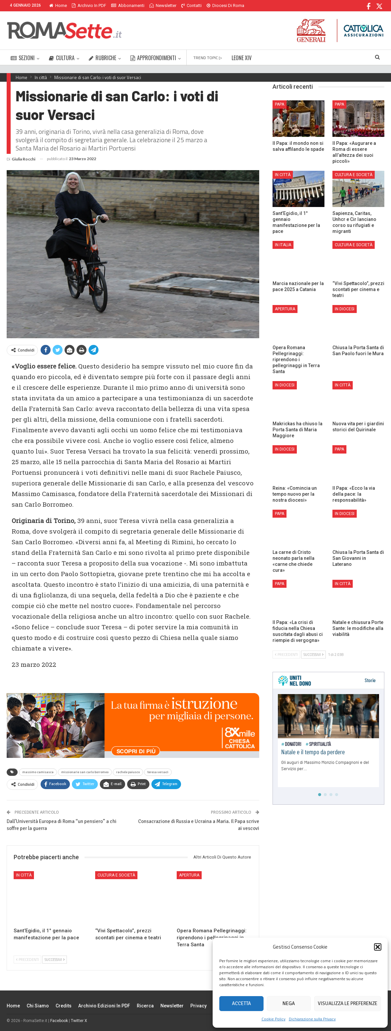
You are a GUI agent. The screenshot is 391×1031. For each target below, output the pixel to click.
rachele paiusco (128, 772)
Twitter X (79, 1020)
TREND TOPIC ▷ (207, 57)
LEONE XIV (242, 58)
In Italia (283, 245)
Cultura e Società (116, 875)
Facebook (59, 1020)
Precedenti (27, 959)
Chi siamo (38, 1005)
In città (24, 875)
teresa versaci (157, 772)
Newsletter (162, 5)
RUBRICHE (102, 58)
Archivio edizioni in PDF (104, 1005)
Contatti (191, 5)
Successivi (55, 959)
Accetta (241, 1003)
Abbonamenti (127, 5)
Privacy (198, 1005)
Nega (289, 1003)
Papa (279, 104)
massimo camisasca (38, 772)
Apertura (189, 875)
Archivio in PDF (89, 5)
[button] (377, 947)
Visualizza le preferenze (347, 1003)
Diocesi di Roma (225, 5)
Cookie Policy (274, 1019)
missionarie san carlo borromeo (84, 772)
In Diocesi (344, 309)
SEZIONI (23, 58)
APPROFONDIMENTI (153, 58)
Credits (64, 1005)
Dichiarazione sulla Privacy (312, 1019)
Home (58, 5)
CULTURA (62, 58)
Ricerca (145, 1005)
